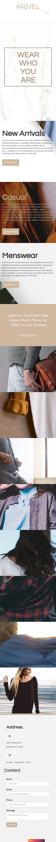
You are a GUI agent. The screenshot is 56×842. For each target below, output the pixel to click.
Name (9, 779)
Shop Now (11, 162)
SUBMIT (11, 825)
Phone (9, 800)
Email (9, 789)
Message (10, 810)
